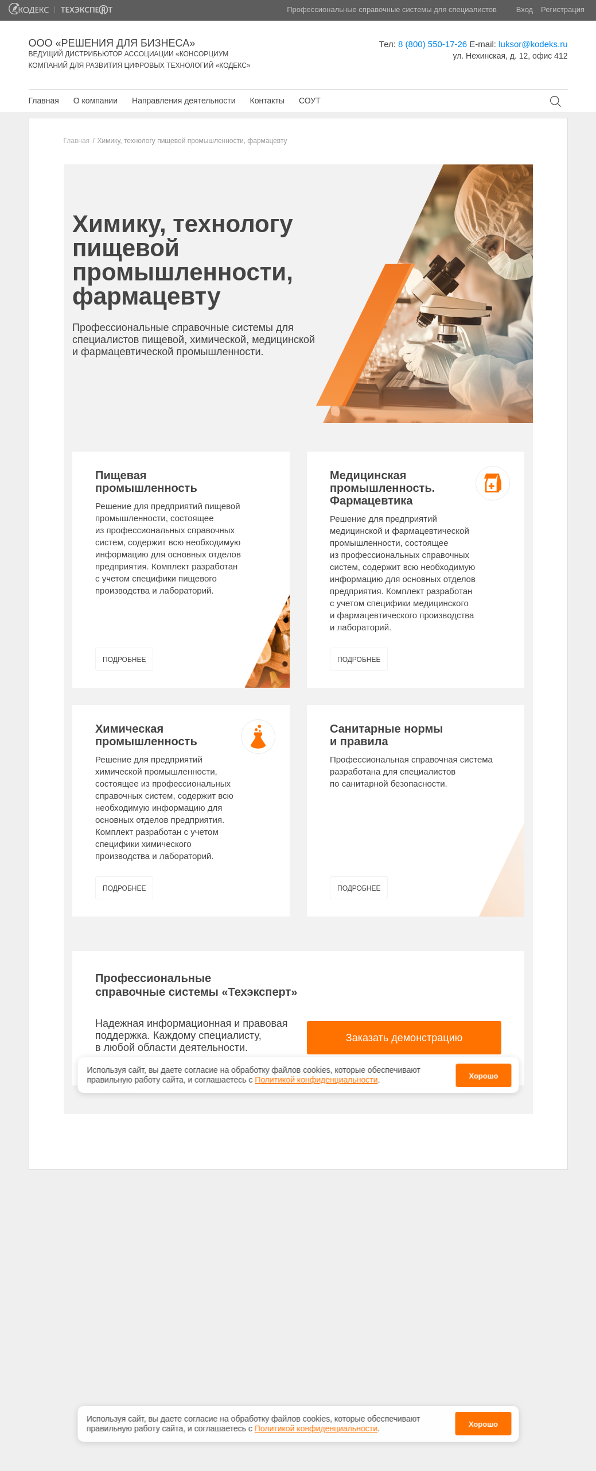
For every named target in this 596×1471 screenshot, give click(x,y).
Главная (44, 100)
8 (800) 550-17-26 (432, 44)
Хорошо (483, 1424)
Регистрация (563, 9)
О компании (95, 100)
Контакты (267, 100)
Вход (524, 9)
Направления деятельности (183, 100)
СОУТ (310, 100)
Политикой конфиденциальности (316, 1428)
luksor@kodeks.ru (532, 44)
